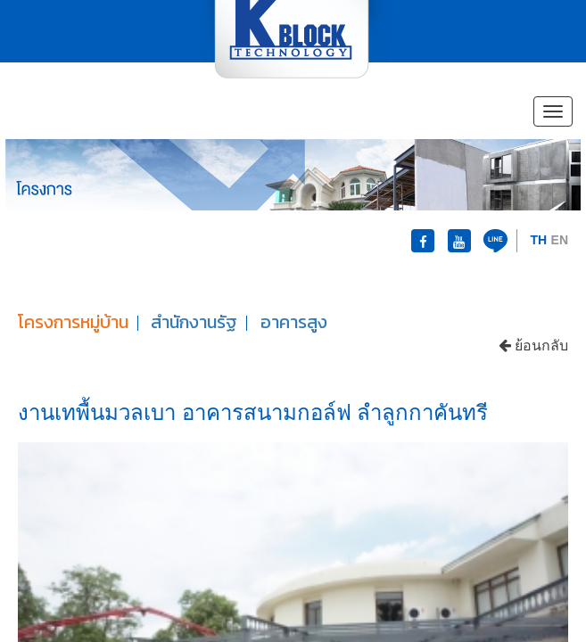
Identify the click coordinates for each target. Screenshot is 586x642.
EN (559, 240)
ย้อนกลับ (533, 345)
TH (538, 240)
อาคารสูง (293, 322)
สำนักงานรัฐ (194, 322)
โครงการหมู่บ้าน (73, 322)
